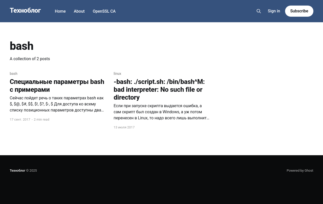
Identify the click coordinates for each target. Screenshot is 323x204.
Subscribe (299, 11)
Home (60, 11)
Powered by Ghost (300, 170)
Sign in (274, 11)
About (79, 11)
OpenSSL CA (104, 11)
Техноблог (25, 10)
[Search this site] (259, 11)
